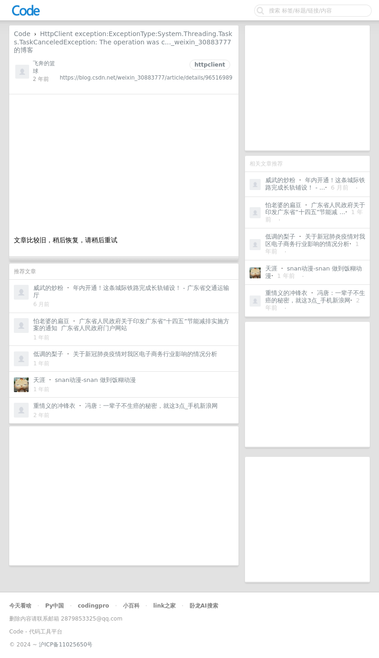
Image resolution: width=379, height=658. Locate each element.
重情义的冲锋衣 (286, 292)
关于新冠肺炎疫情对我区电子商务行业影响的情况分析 (315, 240)
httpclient (210, 64)
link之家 (164, 606)
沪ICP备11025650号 (65, 644)
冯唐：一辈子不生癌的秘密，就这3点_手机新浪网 (315, 296)
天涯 (271, 268)
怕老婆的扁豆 (283, 205)
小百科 (131, 606)
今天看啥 (20, 606)
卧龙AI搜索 (204, 606)
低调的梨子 (280, 236)
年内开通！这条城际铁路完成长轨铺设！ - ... (315, 184)
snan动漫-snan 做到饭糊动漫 (95, 379)
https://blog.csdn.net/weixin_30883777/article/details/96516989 (146, 77)
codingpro (93, 606)
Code (22, 33)
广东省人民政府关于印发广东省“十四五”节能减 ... (315, 209)
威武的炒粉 (280, 180)
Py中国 (54, 606)
